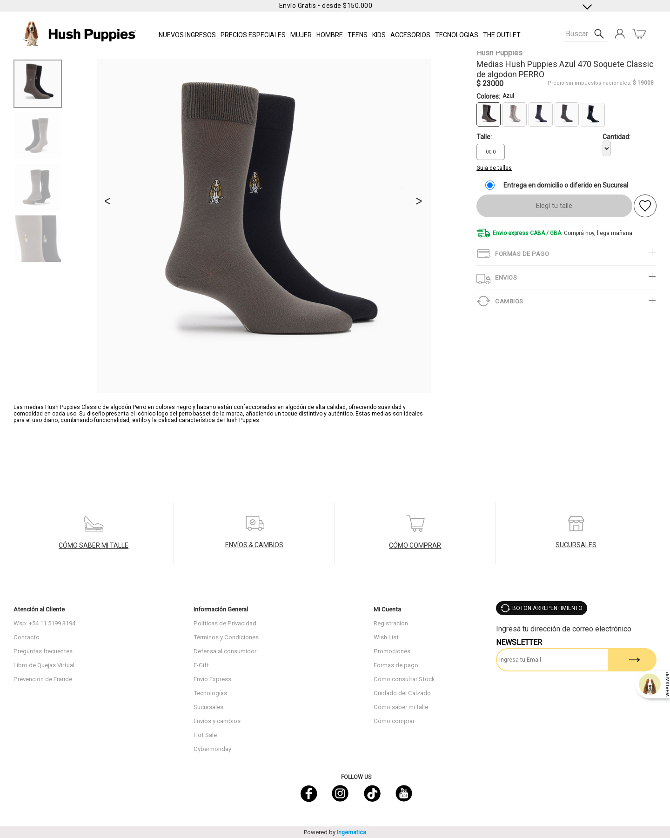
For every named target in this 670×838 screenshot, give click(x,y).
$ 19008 (643, 83)
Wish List (386, 637)
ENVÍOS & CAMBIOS (254, 545)
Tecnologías (210, 693)
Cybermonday (212, 748)
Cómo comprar (394, 720)
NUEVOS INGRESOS (187, 35)
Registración (391, 623)
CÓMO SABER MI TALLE (93, 545)
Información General (221, 609)
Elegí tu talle (554, 206)
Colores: (495, 96)
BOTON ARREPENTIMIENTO (547, 608)
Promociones (392, 651)
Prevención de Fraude (42, 679)
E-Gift (201, 665)
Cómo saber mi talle (401, 707)
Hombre (329, 35)
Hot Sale (205, 734)
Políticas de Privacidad (225, 623)
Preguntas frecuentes (43, 651)
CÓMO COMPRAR (415, 545)
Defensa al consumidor (225, 651)
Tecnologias (456, 35)
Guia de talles (494, 168)
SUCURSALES (576, 545)
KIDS (379, 35)
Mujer (301, 35)
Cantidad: (616, 137)
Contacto (26, 637)
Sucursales (208, 707)
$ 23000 (489, 83)
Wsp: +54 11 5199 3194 (44, 623)
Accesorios (410, 35)
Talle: (484, 137)
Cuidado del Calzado (402, 693)
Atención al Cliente (39, 609)
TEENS (358, 35)
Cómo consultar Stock (404, 679)
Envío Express (212, 679)
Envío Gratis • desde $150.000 (326, 5)
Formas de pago (396, 665)
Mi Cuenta (387, 609)
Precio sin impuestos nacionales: (589, 83)
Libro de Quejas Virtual (43, 665)
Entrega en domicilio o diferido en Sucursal (565, 185)
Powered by (335, 832)
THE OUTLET (502, 35)
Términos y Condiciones (226, 637)
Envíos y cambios (217, 720)
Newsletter (519, 642)
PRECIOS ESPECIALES (253, 35)
